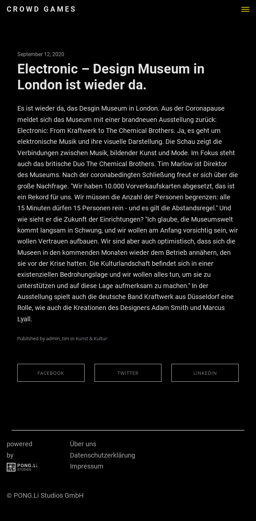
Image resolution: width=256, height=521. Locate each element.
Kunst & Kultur (91, 338)
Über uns (83, 444)
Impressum (87, 466)
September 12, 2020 (40, 54)
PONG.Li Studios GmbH (49, 495)
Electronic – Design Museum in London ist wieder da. (110, 77)
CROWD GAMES (42, 9)
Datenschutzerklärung (102, 455)
